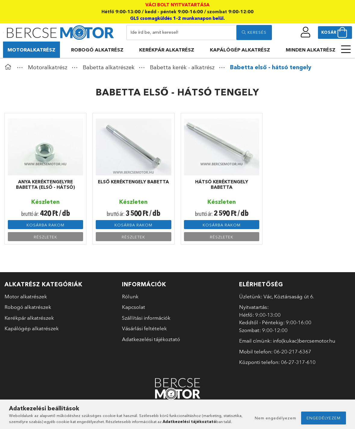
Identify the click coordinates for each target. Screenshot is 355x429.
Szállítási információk (146, 318)
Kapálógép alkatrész (240, 50)
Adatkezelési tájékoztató (151, 339)
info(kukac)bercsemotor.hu (304, 340)
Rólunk (130, 296)
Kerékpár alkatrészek (29, 318)
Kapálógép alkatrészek (32, 328)
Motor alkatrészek (26, 296)
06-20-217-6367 (292, 351)
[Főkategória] (9, 67)
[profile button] (306, 32)
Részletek (45, 237)
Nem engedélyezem (275, 417)
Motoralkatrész (31, 50)
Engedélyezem (324, 417)
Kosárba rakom (45, 224)
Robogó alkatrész (97, 50)
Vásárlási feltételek (144, 328)
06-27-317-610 (298, 362)
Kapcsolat (133, 307)
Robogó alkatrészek (28, 307)
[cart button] (335, 32)
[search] (254, 32)
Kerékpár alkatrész (166, 50)
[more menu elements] (346, 49)
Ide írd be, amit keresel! (154, 32)
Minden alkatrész (310, 50)
